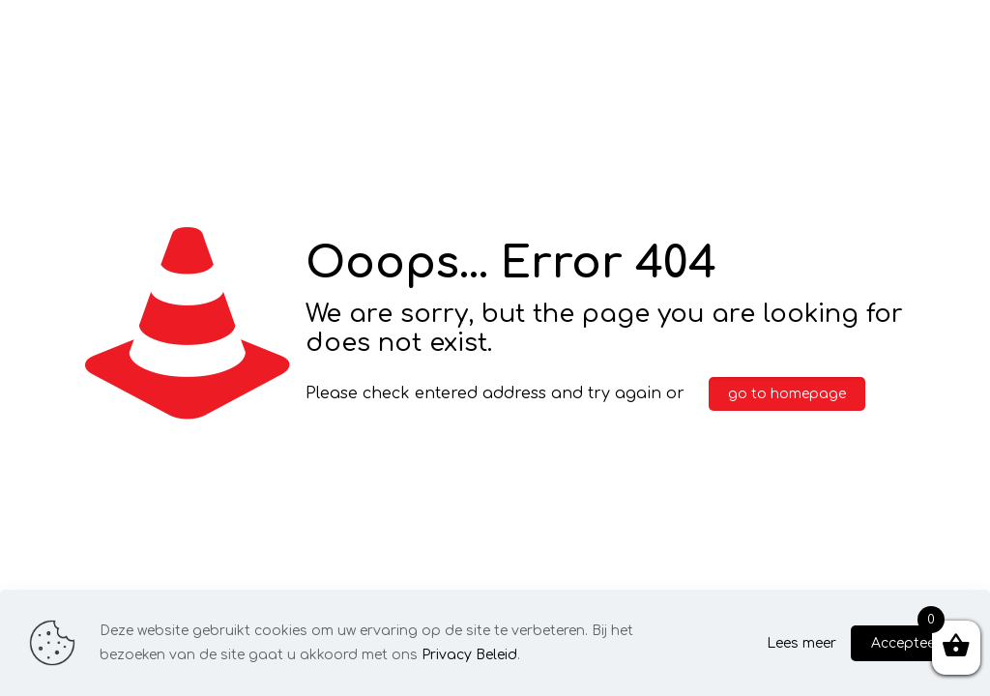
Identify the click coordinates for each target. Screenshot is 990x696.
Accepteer (906, 643)
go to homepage (787, 394)
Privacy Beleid (469, 655)
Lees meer (801, 643)
